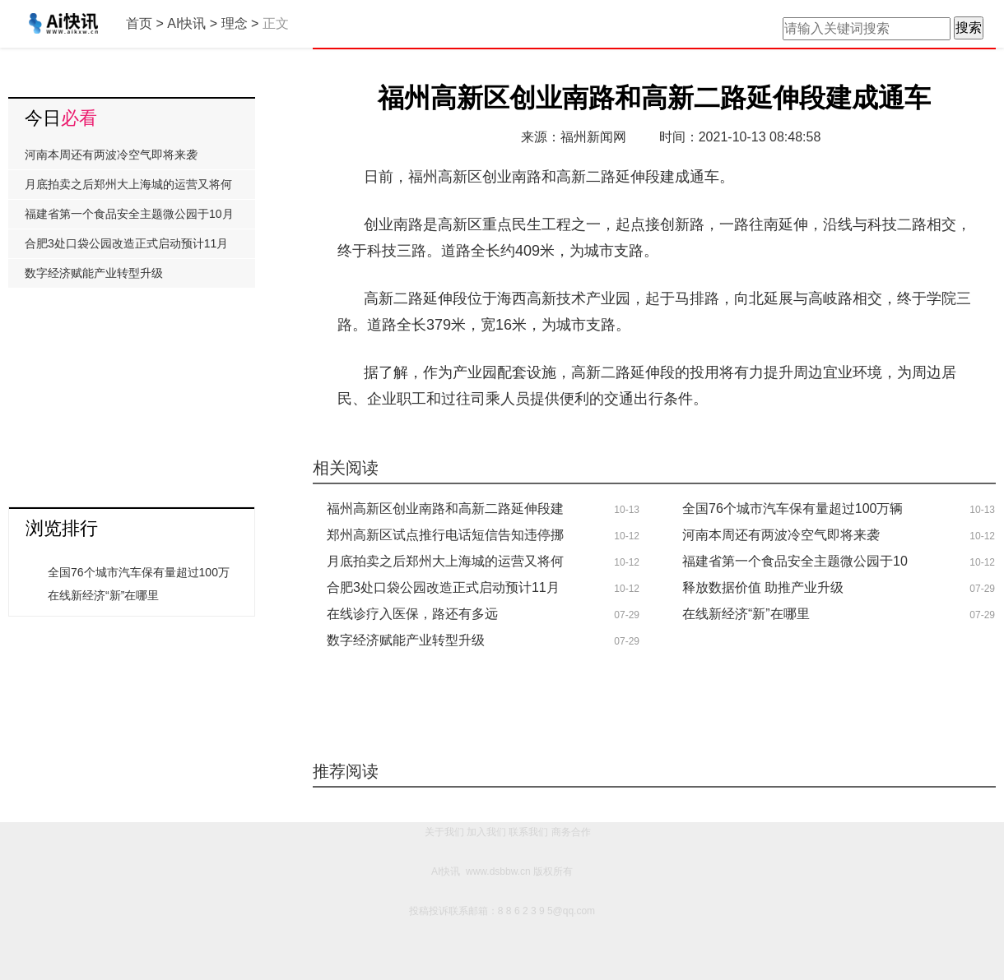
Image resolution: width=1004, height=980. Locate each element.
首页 (139, 23)
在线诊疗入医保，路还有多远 (412, 614)
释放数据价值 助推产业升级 (763, 587)
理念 (234, 23)
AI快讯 (186, 23)
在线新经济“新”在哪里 (746, 614)
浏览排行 (62, 528)
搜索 (968, 28)
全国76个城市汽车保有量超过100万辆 (793, 508)
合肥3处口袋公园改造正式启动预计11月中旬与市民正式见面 (126, 247)
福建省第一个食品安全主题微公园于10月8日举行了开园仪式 (129, 218)
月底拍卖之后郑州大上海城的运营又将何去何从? (128, 188)
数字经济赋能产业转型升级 (406, 640)
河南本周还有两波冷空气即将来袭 (781, 535)
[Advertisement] (131, 391)
